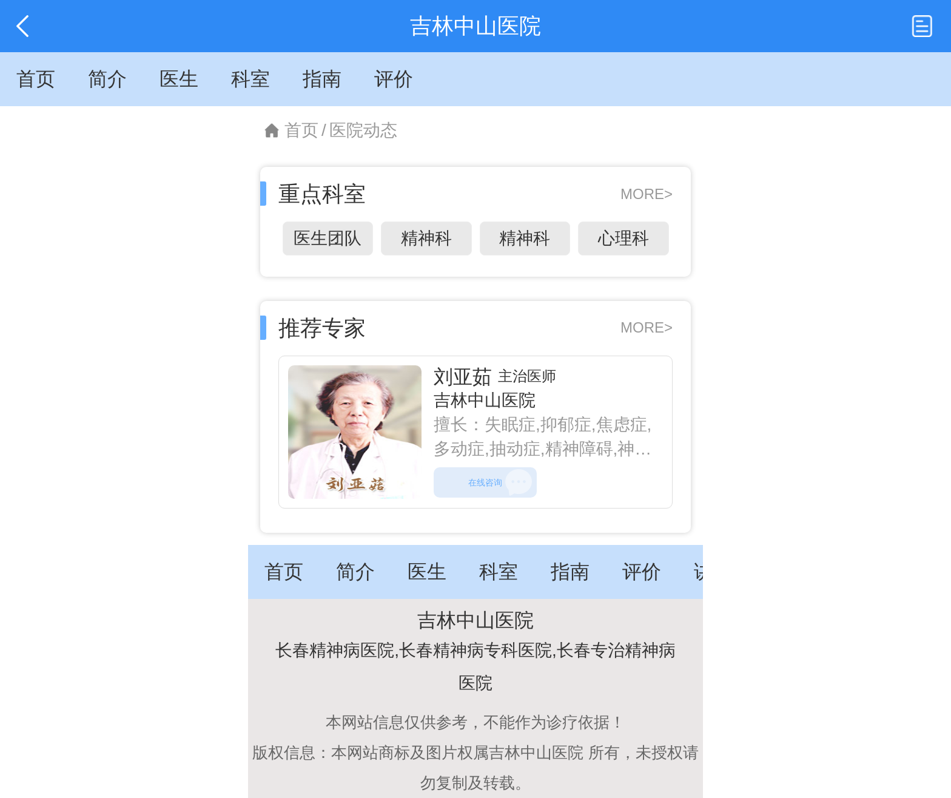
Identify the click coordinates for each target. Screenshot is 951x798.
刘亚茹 (463, 377)
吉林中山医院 (485, 400)
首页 (301, 130)
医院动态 (363, 130)
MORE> (646, 194)
